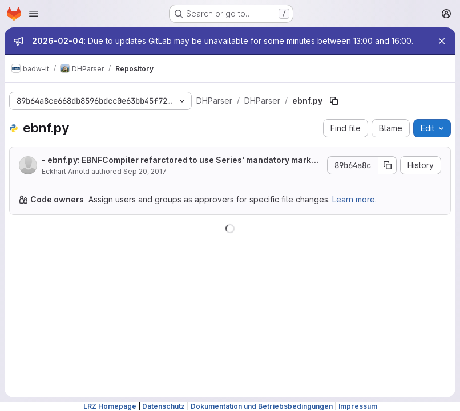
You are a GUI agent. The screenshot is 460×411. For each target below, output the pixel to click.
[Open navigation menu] (34, 14)
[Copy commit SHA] (387, 165)
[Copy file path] (334, 101)
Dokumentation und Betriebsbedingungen (262, 406)
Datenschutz (163, 406)
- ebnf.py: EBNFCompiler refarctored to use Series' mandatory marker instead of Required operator (181, 160)
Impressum (357, 406)
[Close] (442, 41)
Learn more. (354, 199)
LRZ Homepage (109, 406)
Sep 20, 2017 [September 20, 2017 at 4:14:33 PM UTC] (145, 171)
